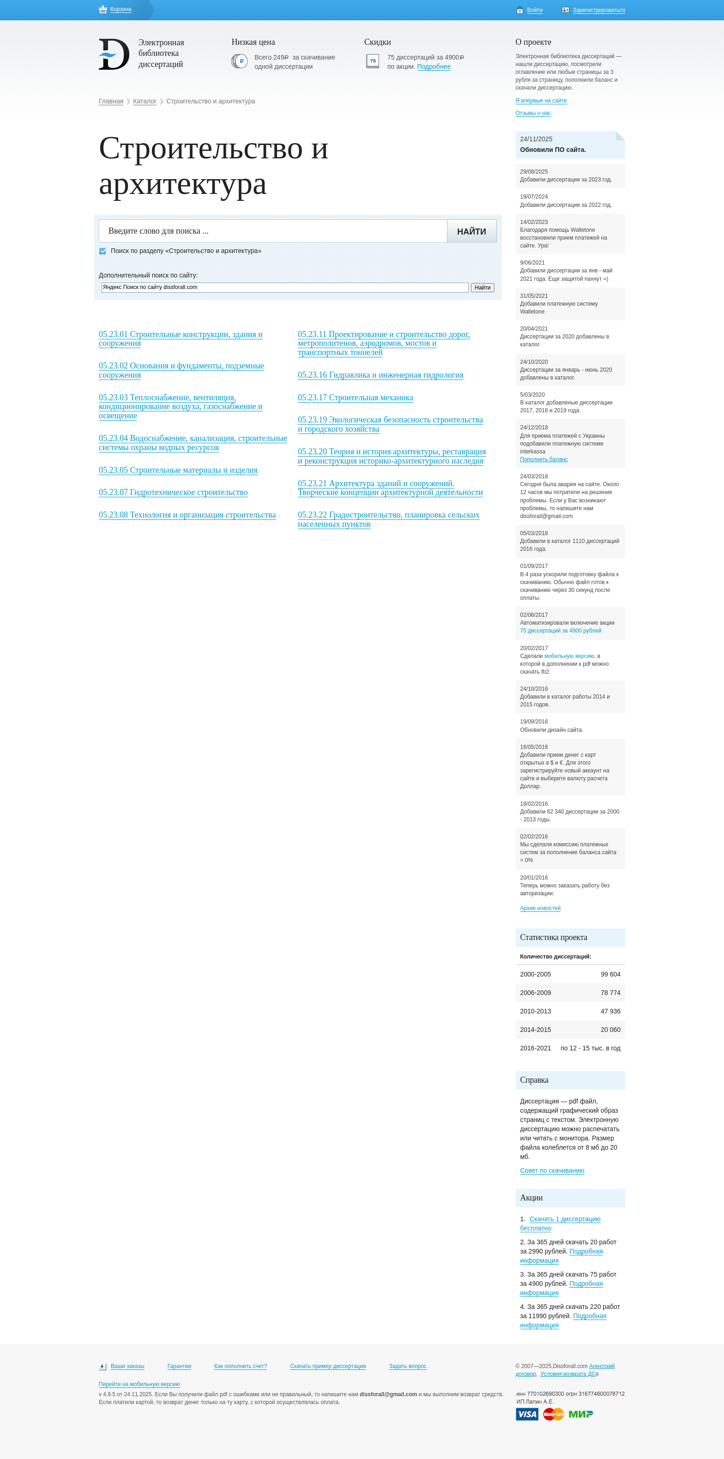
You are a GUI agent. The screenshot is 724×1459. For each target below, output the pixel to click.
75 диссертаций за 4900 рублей (561, 630)
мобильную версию (569, 656)
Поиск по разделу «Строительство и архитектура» (180, 250)
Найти (471, 231)
